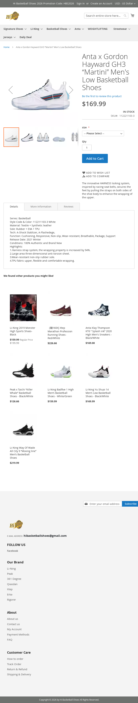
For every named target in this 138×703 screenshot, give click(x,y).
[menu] (69, 33)
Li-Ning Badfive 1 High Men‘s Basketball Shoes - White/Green (61, 393)
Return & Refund (17, 669)
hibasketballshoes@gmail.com (45, 536)
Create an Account (101, 3)
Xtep (10, 589)
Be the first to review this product (102, 96)
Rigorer (11, 599)
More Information (41, 206)
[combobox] (106, 16)
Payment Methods (18, 634)
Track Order (14, 664)
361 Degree (14, 578)
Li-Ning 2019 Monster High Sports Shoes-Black (22, 331)
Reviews (68, 206)
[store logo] (13, 15)
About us (12, 619)
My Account (14, 629)
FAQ (9, 639)
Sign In (81, 3)
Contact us (13, 624)
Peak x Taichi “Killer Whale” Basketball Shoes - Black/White (21, 393)
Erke (9, 594)
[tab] (14, 206)
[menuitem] (14, 29)
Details (14, 206)
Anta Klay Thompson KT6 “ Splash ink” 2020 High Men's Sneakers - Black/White (99, 333)
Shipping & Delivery (19, 674)
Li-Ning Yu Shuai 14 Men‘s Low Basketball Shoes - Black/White (98, 393)
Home (7, 47)
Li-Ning (11, 568)
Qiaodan (12, 584)
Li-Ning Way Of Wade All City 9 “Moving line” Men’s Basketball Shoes (23, 452)
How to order (15, 659)
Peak (10, 573)
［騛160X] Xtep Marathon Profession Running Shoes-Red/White (60, 333)
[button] (125, 4)
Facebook (12, 550)
